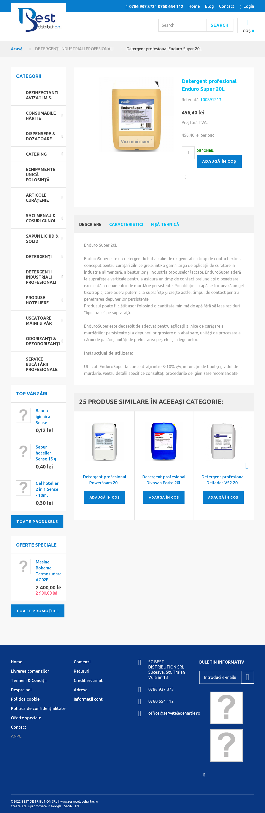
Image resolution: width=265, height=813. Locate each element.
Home (16, 661)
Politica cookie (25, 699)
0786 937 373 (141, 6)
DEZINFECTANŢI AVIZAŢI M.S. (42, 95)
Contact (18, 727)
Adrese (80, 689)
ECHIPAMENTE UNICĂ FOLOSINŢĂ (40, 174)
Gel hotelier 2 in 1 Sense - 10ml (47, 489)
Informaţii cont (88, 699)
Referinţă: (190, 99)
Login (249, 6)
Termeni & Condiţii (29, 680)
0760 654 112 (170, 6)
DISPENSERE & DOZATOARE (40, 136)
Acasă (16, 48)
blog (209, 6)
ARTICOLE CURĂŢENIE (37, 198)
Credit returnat (88, 680)
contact (226, 6)
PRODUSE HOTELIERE (37, 300)
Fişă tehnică (165, 224)
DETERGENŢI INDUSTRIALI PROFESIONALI (74, 48)
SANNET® (71, 806)
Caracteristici (126, 224)
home (194, 6)
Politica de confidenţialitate (38, 708)
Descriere (90, 224)
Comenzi (82, 661)
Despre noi (21, 689)
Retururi (81, 671)
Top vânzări (31, 393)
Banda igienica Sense (43, 416)
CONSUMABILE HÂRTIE (41, 116)
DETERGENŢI (39, 256)
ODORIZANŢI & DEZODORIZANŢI (43, 341)
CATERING (36, 154)
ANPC (16, 736)
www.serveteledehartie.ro (79, 801)
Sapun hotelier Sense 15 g (46, 453)
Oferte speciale (36, 544)
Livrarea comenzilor (30, 671)
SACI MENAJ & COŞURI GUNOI (41, 218)
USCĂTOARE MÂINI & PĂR (39, 321)
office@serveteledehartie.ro (174, 713)
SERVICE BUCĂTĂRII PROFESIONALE (42, 364)
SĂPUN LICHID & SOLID (42, 239)
